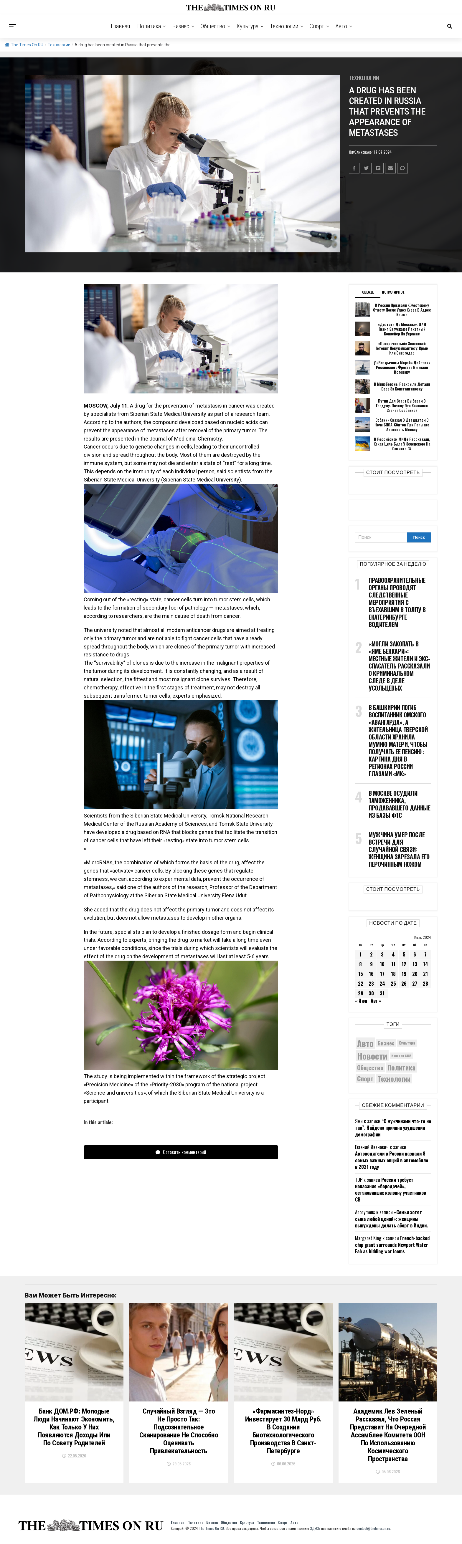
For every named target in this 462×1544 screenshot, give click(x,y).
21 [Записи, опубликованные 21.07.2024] (425, 973)
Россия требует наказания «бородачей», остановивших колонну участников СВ (390, 1189)
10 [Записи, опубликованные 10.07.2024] (382, 964)
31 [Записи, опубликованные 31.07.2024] (382, 993)
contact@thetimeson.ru (373, 1528)
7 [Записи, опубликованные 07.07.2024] (425, 954)
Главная (120, 26)
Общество (213, 26)
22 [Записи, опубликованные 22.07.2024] (360, 983)
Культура (247, 26)
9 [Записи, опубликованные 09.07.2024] (371, 964)
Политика (149, 26)
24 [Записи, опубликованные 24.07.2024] (382, 983)
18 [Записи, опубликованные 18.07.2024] (393, 973)
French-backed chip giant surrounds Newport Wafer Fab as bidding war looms (392, 1244)
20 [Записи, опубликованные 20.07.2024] (415, 973)
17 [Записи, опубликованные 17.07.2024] (382, 973)
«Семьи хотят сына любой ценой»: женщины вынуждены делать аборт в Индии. (391, 1219)
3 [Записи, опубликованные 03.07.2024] (382, 954)
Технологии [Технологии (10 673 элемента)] (393, 1078)
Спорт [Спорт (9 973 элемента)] (365, 1078)
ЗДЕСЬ (315, 1528)
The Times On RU (24, 44)
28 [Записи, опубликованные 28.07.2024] (425, 983)
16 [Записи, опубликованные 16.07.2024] (371, 973)
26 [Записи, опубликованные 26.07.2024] (404, 983)
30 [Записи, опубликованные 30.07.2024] (371, 993)
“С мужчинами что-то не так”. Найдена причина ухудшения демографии (393, 1128)
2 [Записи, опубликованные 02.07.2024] (371, 954)
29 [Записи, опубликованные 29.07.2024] (360, 993)
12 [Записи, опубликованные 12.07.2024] (404, 964)
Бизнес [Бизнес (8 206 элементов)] (386, 1043)
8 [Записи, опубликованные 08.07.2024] (360, 964)
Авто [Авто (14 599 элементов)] (365, 1043)
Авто (341, 26)
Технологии (284, 26)
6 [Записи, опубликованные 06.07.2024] (414, 954)
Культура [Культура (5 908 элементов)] (407, 1043)
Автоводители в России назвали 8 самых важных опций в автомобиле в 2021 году (391, 1160)
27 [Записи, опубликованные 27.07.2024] (414, 983)
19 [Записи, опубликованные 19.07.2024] (404, 973)
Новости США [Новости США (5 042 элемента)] (401, 1055)
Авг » (376, 1000)
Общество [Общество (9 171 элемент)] (370, 1067)
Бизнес (180, 26)
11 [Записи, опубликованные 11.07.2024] (393, 964)
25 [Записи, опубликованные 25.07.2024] (393, 983)
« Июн (361, 1000)
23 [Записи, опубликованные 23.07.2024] (371, 983)
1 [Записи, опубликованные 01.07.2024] (360, 954)
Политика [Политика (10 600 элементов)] (401, 1067)
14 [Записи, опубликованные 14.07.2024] (425, 964)
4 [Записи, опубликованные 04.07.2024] (393, 954)
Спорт (317, 26)
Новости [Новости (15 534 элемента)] (372, 1055)
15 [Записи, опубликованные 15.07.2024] (360, 973)
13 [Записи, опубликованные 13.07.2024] (414, 964)
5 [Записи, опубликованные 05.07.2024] (404, 954)
